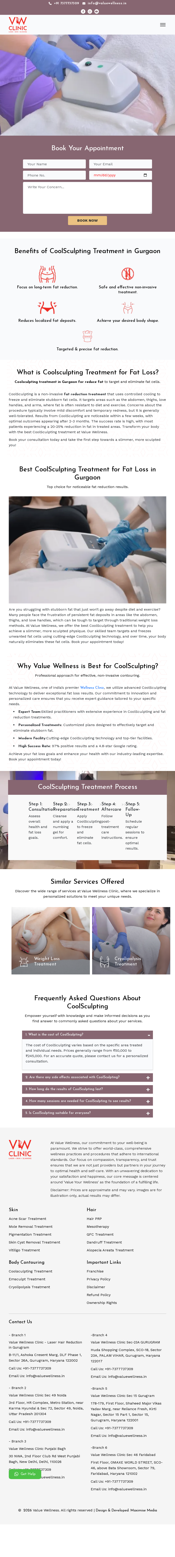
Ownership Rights (102, 1303)
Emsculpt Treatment (27, 1279)
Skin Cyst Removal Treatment (34, 1242)
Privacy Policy (98, 1279)
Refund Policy (99, 1295)
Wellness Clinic (92, 688)
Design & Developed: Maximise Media (126, 1510)
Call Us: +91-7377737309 (30, 1368)
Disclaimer (96, 1287)
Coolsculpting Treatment (30, 1271)
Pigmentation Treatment (30, 1234)
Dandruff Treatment (104, 1242)
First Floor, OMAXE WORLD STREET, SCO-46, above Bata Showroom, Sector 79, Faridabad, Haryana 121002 (127, 1468)
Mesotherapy (98, 1226)
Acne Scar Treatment (27, 1219)
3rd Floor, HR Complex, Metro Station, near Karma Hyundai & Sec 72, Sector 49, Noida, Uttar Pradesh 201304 (46, 1408)
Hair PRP (94, 1219)
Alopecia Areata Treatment (110, 1250)
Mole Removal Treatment (30, 1226)
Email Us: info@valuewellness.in (37, 1376)
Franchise (95, 1271)
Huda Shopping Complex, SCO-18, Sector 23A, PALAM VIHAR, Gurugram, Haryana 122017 (126, 1355)
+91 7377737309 (64, 3)
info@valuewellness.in (104, 3)
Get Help (25, 1474)
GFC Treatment (100, 1234)
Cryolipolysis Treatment (29, 1287)
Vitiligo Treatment (24, 1250)
